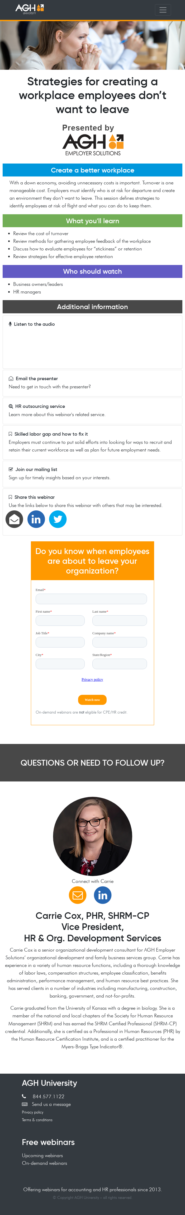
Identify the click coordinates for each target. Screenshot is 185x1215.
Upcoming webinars (42, 1155)
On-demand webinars (44, 1163)
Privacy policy (32, 1112)
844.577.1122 (43, 1096)
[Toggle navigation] (163, 10)
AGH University (49, 1083)
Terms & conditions (37, 1119)
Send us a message (46, 1104)
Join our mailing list (33, 469)
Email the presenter (33, 378)
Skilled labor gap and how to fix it (48, 434)
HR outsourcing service (37, 406)
